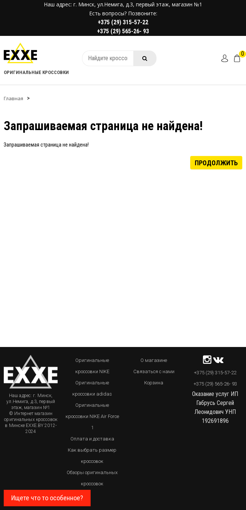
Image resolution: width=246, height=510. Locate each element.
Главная (13, 98)
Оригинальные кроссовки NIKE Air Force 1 (92, 416)
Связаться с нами (153, 371)
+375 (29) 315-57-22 (123, 22)
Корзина (153, 382)
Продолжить (216, 162)
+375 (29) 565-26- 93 (123, 31)
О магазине (153, 360)
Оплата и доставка (92, 439)
